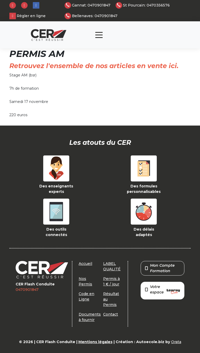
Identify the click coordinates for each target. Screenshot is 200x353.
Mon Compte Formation (160, 268)
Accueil (85, 263)
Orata (176, 341)
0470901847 (27, 289)
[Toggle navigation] (99, 35)
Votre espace (162, 290)
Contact (110, 314)
